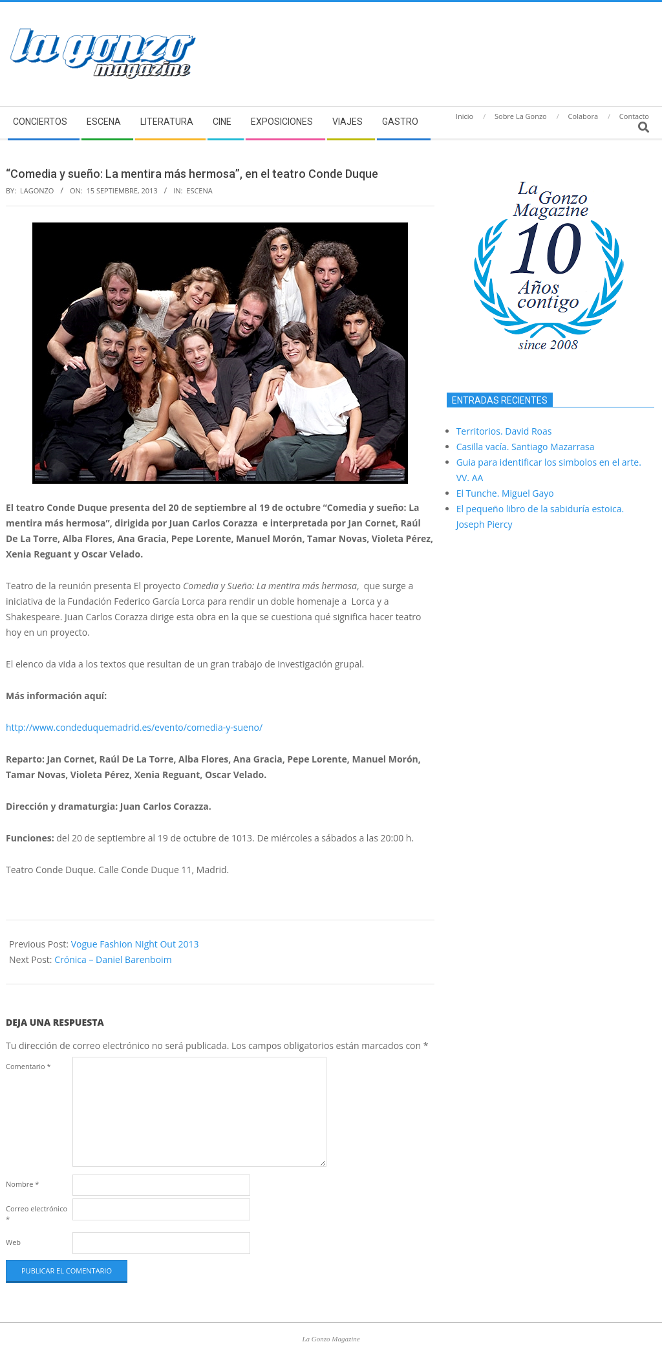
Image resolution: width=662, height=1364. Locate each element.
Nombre (22, 1184)
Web (13, 1242)
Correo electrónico (36, 1214)
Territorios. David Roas (504, 431)
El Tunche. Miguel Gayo (505, 493)
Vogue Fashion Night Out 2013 (135, 944)
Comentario (28, 1066)
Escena (199, 190)
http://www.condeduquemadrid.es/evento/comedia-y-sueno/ (134, 727)
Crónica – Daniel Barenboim (112, 959)
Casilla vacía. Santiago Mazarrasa (525, 446)
